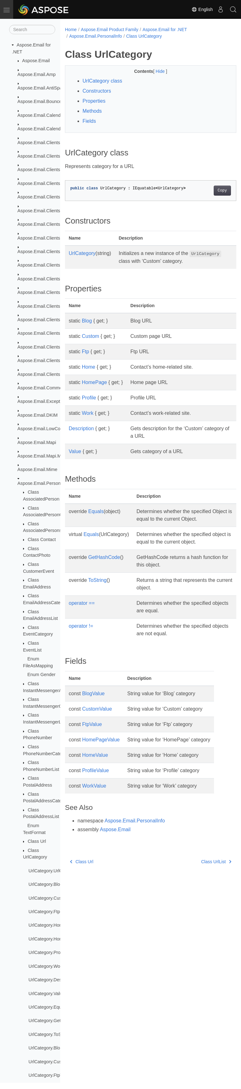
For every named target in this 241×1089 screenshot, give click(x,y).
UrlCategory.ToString (49, 1034)
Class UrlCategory (144, 36)
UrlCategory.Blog (46, 884)
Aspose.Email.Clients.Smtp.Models (53, 374)
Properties (94, 101)
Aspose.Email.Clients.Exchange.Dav (54, 238)
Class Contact (42, 539)
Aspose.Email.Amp (37, 74)
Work (88, 413)
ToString (97, 580)
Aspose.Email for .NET (164, 29)
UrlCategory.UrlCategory (53, 870)
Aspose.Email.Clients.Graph (46, 292)
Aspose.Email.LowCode (42, 428)
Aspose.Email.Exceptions (43, 401)
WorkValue (94, 785)
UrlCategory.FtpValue (50, 1075)
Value (75, 451)
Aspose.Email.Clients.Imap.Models (52, 319)
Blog (87, 320)
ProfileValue (95, 770)
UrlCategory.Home (47, 925)
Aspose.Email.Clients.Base (45, 169)
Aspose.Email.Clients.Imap (45, 306)
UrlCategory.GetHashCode (55, 1020)
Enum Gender (41, 674)
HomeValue (95, 755)
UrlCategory (82, 253)
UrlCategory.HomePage (52, 938)
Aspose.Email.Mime (37, 469)
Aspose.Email (36, 60)
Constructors (97, 91)
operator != (81, 626)
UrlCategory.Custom (49, 898)
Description (81, 428)
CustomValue (97, 709)
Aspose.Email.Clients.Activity (47, 156)
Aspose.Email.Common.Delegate (51, 387)
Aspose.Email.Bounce (40, 101)
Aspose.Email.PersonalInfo (45, 483)
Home (71, 29)
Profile (89, 397)
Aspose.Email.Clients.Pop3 (45, 333)
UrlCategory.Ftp (44, 911)
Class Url (37, 841)
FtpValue (92, 724)
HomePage (94, 382)
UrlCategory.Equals (48, 1007)
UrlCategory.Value (47, 993)
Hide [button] (154, 71)
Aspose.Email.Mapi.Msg (42, 455)
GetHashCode (104, 557)
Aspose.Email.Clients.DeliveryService (55, 183)
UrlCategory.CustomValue (54, 1061)
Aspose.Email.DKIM (38, 415)
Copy (210, 190)
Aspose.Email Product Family (109, 29)
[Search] (32, 29)
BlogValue (93, 693)
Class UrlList (204, 861)
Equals (96, 511)
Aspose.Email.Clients (39, 142)
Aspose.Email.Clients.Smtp (45, 360)
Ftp (85, 351)
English (202, 9)
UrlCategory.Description (52, 979)
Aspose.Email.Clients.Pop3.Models (53, 346)
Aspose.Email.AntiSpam (42, 87)
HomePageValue (101, 739)
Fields (89, 121)
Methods (92, 111)
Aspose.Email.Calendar (41, 115)
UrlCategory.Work (46, 966)
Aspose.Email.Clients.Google (47, 278)
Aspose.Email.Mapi (37, 442)
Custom (90, 336)
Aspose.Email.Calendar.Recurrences (54, 128)
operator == (82, 603)
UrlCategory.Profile (48, 952)
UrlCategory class (102, 81)
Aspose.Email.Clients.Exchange (50, 224)
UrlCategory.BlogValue (51, 1047)
